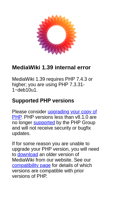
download (27, 154)
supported (44, 122)
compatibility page (31, 165)
